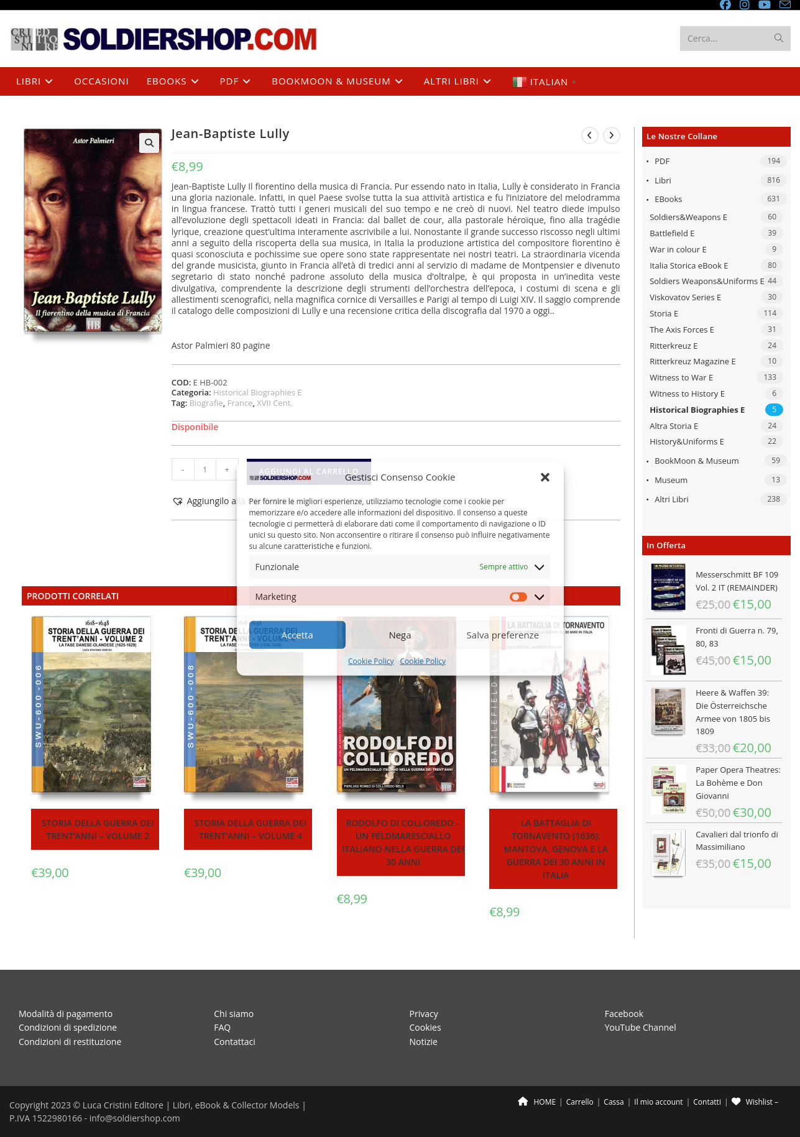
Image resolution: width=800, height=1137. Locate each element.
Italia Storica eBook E (689, 265)
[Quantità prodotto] (205, 469)
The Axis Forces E (682, 329)
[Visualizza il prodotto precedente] (590, 135)
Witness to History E (687, 393)
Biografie (206, 402)
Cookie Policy (370, 661)
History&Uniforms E (687, 441)
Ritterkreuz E (673, 345)
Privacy (424, 1014)
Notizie (424, 1041)
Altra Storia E (674, 425)
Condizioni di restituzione (70, 1041)
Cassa (613, 1102)
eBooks (668, 199)
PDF (662, 161)
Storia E (664, 313)
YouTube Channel (640, 1027)
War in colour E (678, 249)
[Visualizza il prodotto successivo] (611, 135)
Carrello (580, 1102)
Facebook (624, 1014)
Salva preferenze (503, 634)
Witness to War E (681, 377)
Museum (671, 480)
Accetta (297, 634)
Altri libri (672, 499)
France (240, 402)
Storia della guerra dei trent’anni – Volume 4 (250, 829)
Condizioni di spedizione (68, 1027)
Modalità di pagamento (66, 1014)
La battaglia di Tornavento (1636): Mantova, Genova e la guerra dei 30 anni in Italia (556, 849)
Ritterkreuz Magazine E (693, 361)
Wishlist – (755, 1102)
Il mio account (658, 1102)
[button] (545, 477)
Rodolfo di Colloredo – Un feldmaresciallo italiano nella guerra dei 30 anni (403, 842)
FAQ (222, 1027)
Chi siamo (234, 1014)
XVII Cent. (274, 402)
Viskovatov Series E (685, 297)
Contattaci (234, 1041)
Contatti (707, 1102)
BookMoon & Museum (697, 460)
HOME (537, 1102)
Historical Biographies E (697, 409)
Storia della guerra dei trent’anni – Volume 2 (98, 829)
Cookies (425, 1027)
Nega (400, 634)
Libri (663, 180)
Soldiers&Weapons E (688, 217)
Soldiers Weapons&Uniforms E (707, 281)
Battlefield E (672, 233)
